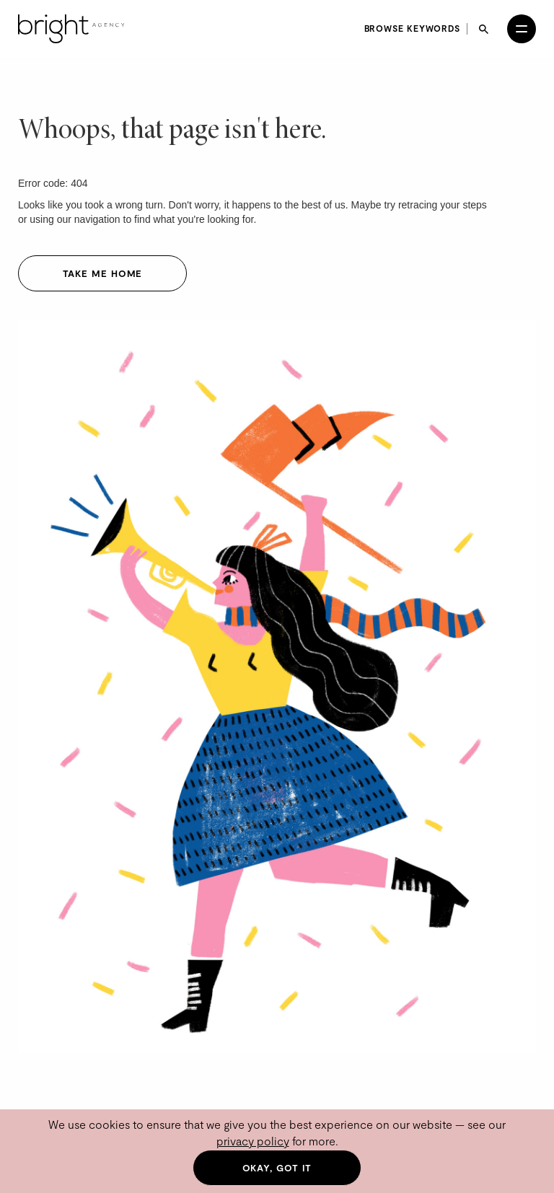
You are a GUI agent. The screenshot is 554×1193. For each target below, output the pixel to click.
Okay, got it (277, 1168)
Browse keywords (412, 28)
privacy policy (252, 1141)
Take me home (103, 273)
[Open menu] (521, 28)
